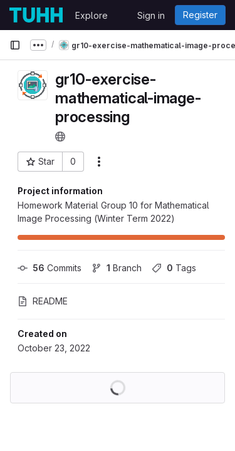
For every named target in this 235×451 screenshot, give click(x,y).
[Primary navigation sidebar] (15, 45)
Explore (91, 15)
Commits (49, 267)
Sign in (151, 15)
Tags (174, 267)
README (43, 301)
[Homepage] (36, 15)
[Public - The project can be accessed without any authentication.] (60, 137)
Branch (116, 267)
